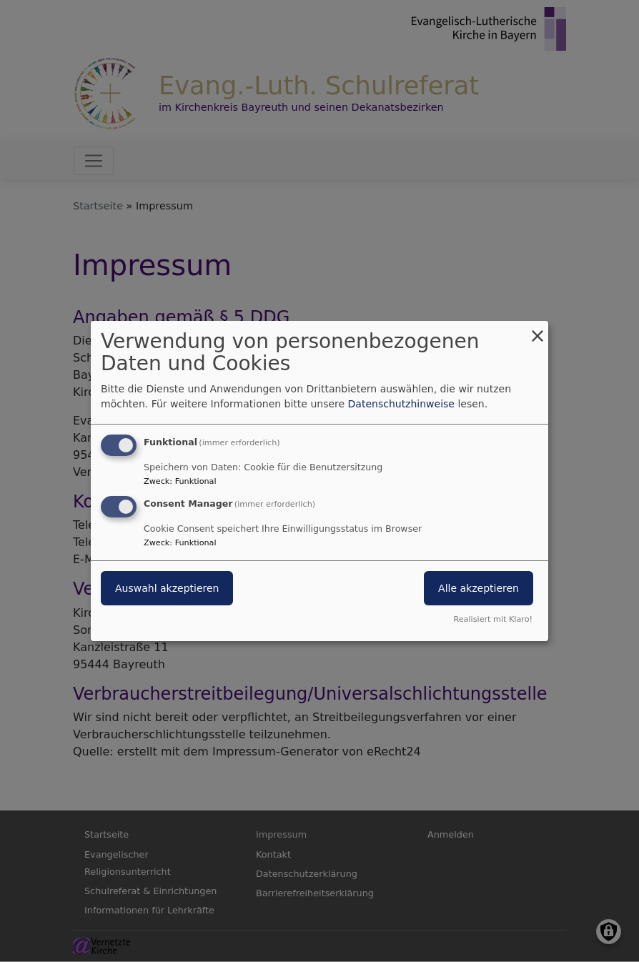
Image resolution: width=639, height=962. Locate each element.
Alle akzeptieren (478, 588)
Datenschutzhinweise (401, 404)
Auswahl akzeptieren (167, 588)
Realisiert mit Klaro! (492, 619)
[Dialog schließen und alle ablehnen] (537, 330)
